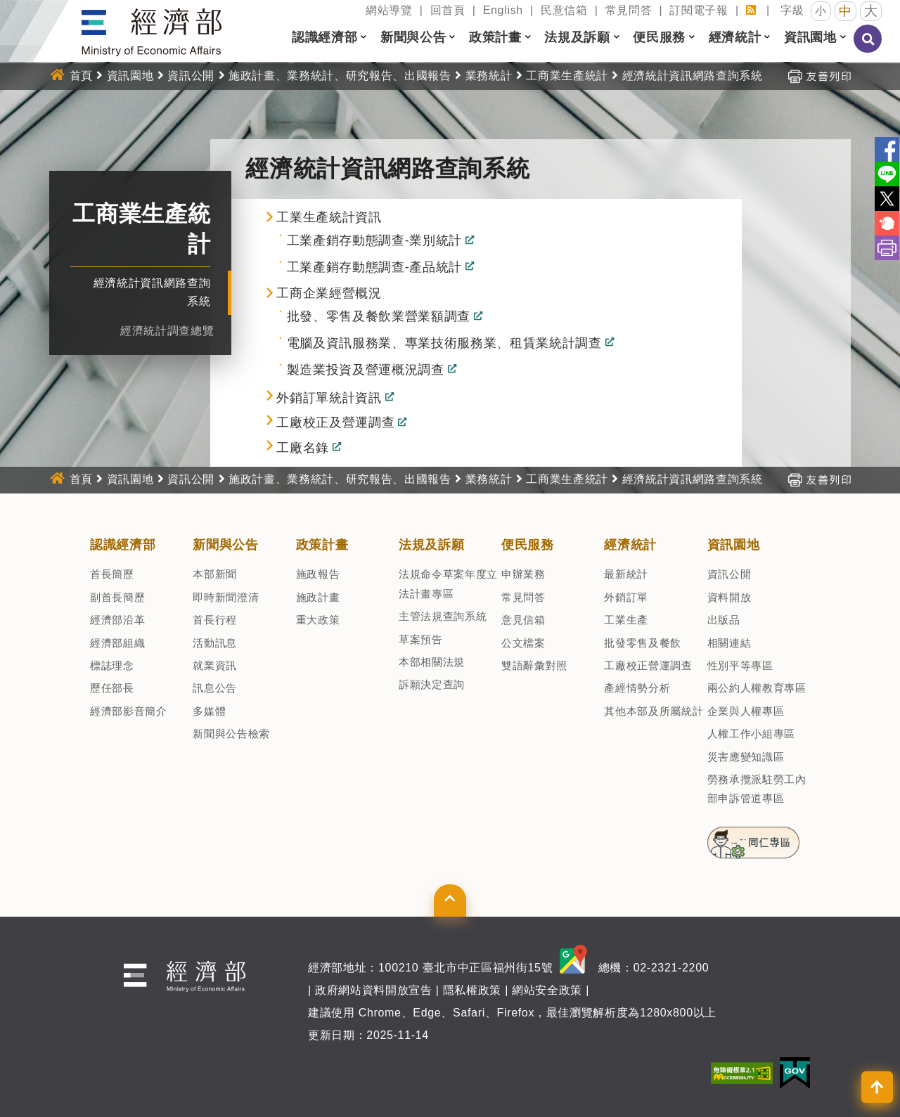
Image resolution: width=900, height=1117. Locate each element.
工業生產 (626, 620)
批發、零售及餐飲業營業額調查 (378, 317)
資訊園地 (130, 76)
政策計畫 (322, 545)
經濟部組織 (117, 643)
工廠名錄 (302, 448)
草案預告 (421, 639)
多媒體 (209, 711)
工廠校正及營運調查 (335, 423)
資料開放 (729, 597)
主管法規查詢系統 (443, 616)
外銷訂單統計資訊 (328, 398)
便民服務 (527, 545)
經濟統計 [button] (735, 37)
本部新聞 (215, 574)
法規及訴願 (431, 545)
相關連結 (729, 643)
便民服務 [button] (659, 37)
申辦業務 (523, 574)
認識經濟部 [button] (324, 37)
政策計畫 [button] (495, 37)
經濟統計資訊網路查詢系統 (692, 76)
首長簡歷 (112, 574)
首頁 (81, 76)
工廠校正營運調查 (648, 665)
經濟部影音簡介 (128, 711)
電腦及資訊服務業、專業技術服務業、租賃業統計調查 (444, 344)
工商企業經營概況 (328, 293)
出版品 (723, 620)
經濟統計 (630, 545)
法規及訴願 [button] (577, 37)
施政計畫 (318, 597)
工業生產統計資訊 (328, 217)
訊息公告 (215, 688)
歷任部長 (112, 688)
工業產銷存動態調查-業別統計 (374, 241)
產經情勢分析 (637, 688)
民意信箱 (564, 10)
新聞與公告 (225, 545)
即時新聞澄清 (226, 597)
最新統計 (626, 574)
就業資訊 (215, 665)
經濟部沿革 (117, 620)
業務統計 (489, 76)
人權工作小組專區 (751, 734)
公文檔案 (523, 643)
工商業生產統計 (567, 76)
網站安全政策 (547, 990)
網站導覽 (389, 10)
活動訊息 (215, 643)
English (503, 10)
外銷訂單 (626, 597)
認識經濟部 (122, 545)
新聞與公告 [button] (413, 37)
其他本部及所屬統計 (653, 711)
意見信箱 (523, 620)
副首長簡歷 (117, 597)
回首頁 (447, 10)
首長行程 (215, 620)
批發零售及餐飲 (642, 643)
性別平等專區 (740, 665)
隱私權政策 (472, 990)
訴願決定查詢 (432, 684)
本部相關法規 (432, 662)
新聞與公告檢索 (231, 734)
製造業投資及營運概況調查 (365, 370)
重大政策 (318, 620)
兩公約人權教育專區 (756, 688)
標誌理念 (112, 665)
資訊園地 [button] (810, 37)
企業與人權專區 (746, 711)
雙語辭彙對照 (534, 665)
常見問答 (628, 10)
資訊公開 (190, 76)
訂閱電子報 (698, 10)
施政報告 (318, 574)
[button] (363, 37)
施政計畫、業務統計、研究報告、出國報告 (340, 76)
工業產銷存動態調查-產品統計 (374, 268)
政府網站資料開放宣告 (373, 990)
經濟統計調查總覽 (167, 331)
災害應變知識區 (746, 757)
